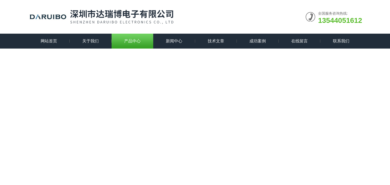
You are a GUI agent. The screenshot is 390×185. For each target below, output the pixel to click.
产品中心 (132, 41)
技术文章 (216, 41)
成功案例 (257, 41)
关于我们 (90, 41)
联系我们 (341, 41)
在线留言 (299, 41)
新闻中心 (174, 41)
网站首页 (49, 41)
